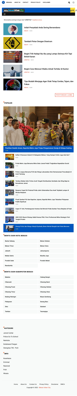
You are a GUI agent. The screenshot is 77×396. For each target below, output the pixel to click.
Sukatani (43, 306)
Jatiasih (7, 251)
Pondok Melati (45, 261)
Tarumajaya (44, 311)
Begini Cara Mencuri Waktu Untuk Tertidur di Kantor (46, 69)
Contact (25, 2)
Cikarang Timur (10, 292)
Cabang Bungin (45, 277)
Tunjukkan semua (37, 20)
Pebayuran (8, 302)
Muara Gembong (45, 297)
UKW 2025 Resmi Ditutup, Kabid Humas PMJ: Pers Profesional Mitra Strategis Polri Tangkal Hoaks (42, 218)
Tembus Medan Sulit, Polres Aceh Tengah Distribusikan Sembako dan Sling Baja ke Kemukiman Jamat (42, 182)
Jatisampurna (44, 251)
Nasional (6, 366)
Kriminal (6, 362)
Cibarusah (8, 282)
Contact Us (33, 384)
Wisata (5, 373)
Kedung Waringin (10, 297)
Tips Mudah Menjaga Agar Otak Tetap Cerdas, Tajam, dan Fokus (48, 82)
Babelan (7, 277)
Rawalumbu (8, 265)
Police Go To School (10, 337)
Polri (5, 370)
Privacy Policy (35, 2)
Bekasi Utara (44, 246)
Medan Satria (9, 256)
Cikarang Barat (45, 282)
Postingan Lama (64, 95)
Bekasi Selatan (45, 241)
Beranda (9, 2)
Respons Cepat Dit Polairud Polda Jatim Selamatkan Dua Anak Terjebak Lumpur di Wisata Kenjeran (42, 191)
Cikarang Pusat (10, 287)
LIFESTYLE (26, 60)
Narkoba (6, 340)
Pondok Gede (9, 261)
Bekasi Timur (9, 246)
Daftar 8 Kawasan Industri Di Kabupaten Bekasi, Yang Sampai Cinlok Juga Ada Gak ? (42, 155)
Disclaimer (46, 2)
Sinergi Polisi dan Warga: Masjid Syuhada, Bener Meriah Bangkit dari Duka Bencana (42, 226)
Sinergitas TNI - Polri (10, 348)
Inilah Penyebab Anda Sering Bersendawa (42, 27)
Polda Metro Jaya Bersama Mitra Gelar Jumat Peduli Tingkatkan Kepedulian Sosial (42, 163)
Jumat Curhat (8, 333)
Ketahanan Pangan (10, 344)
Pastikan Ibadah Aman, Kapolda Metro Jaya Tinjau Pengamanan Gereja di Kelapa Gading (38, 148)
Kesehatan (7, 358)
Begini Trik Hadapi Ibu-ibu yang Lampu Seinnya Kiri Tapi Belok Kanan (48, 55)
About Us (17, 2)
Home (16, 384)
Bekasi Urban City (44, 387)
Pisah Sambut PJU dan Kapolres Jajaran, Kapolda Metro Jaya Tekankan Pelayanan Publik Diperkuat (42, 201)
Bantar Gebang (10, 241)
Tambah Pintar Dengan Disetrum (38, 41)
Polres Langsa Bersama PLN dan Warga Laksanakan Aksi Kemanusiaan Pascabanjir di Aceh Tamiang (43, 173)
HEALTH (26, 30)
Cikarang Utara (45, 292)
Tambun (7, 311)
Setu (6, 306)
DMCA (63, 384)
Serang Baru (44, 302)
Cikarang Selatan (45, 287)
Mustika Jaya (44, 256)
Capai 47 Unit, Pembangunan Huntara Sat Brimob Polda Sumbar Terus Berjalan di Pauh (43, 209)
